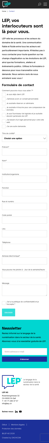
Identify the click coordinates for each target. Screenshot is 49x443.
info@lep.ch (7, 403)
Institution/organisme (10, 174)
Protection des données (11, 429)
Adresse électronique (10, 256)
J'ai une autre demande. (16, 126)
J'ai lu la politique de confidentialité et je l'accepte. (22, 303)
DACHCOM (16, 438)
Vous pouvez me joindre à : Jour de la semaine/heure (23, 269)
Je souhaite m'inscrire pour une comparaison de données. (25, 108)
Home (4, 11)
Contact (11, 11)
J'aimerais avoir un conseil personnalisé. (22, 99)
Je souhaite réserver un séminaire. (20, 103)
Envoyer (8, 312)
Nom (4, 161)
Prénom (5, 147)
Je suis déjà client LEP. (15, 94)
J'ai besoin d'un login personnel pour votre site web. (25, 121)
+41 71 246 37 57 (11, 401)
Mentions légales (18, 425)
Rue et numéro (8, 201)
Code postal (7, 215)
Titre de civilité (8, 133)
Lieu (3, 229)
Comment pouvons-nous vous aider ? (17, 90)
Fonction (5, 188)
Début (4, 425)
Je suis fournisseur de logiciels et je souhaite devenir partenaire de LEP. (24, 114)
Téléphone (6, 242)
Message (5, 283)
